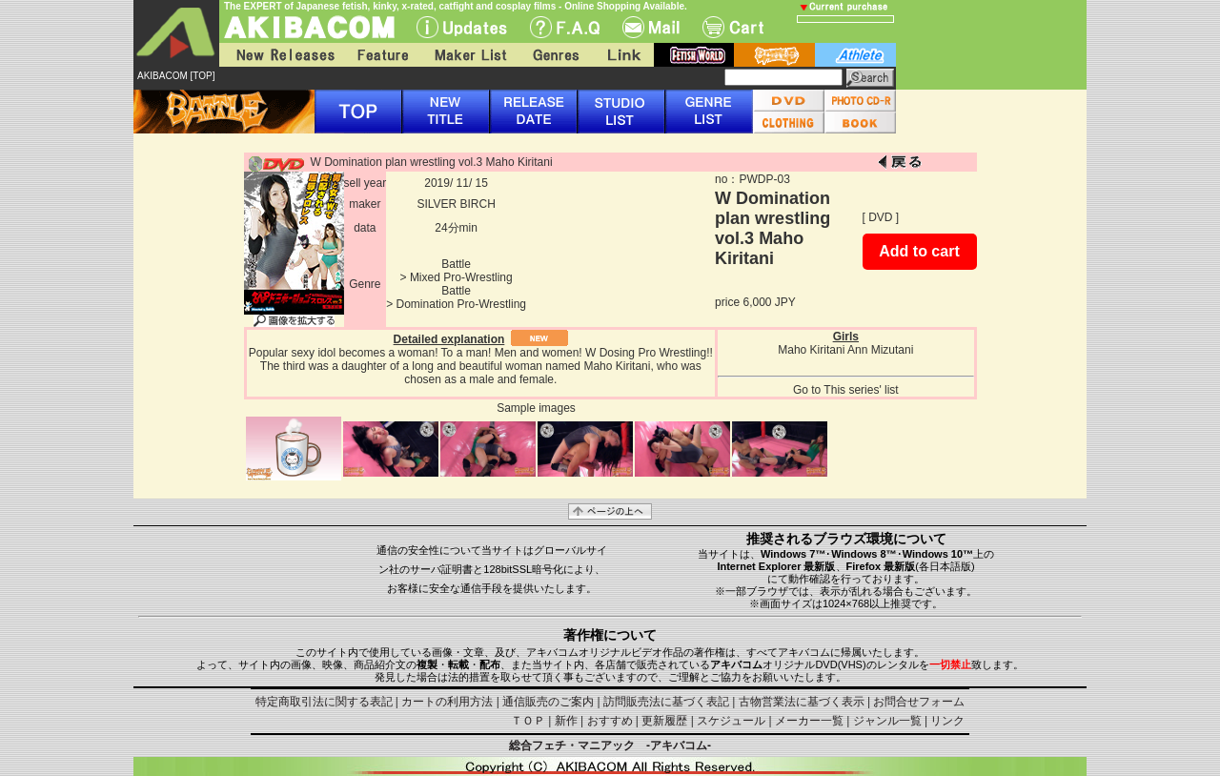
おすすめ (610, 720)
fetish (694, 55)
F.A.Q (564, 27)
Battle (456, 264)
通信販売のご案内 (548, 701)
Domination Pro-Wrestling (461, 304)
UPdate (462, 27)
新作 (566, 720)
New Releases (281, 55)
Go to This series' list (846, 390)
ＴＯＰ (528, 720)
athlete (855, 55)
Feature (382, 55)
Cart (733, 27)
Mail (651, 27)
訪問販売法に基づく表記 (666, 701)
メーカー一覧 (809, 720)
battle (774, 55)
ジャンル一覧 (887, 720)
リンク (947, 720)
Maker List (469, 55)
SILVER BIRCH (456, 204)
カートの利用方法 (447, 701)
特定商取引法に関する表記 (324, 701)
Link (622, 55)
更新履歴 (664, 720)
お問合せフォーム (919, 701)
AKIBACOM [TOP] (176, 76)
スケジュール (731, 720)
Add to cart (919, 251)
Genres (554, 55)
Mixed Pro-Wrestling (461, 277)
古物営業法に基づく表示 (801, 701)
